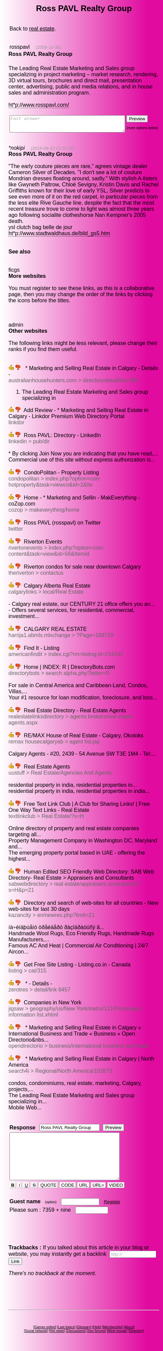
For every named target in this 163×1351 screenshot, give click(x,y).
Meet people (118, 1331)
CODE (68, 1185)
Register (112, 1201)
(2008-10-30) (48, 47)
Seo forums (97, 1331)
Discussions (77, 1331)
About (130, 1327)
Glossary (84, 1327)
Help (98, 1327)
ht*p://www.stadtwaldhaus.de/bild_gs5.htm (59, 230)
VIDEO (116, 1185)
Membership (113, 1327)
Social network (37, 1331)
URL (84, 1185)
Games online (46, 1327)
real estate (41, 29)
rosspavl (19, 47)
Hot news (58, 1331)
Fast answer (73, 125)
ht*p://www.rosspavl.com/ (38, 105)
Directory (137, 1331)
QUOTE (49, 1185)
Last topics (67, 1327)
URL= (99, 1185)
